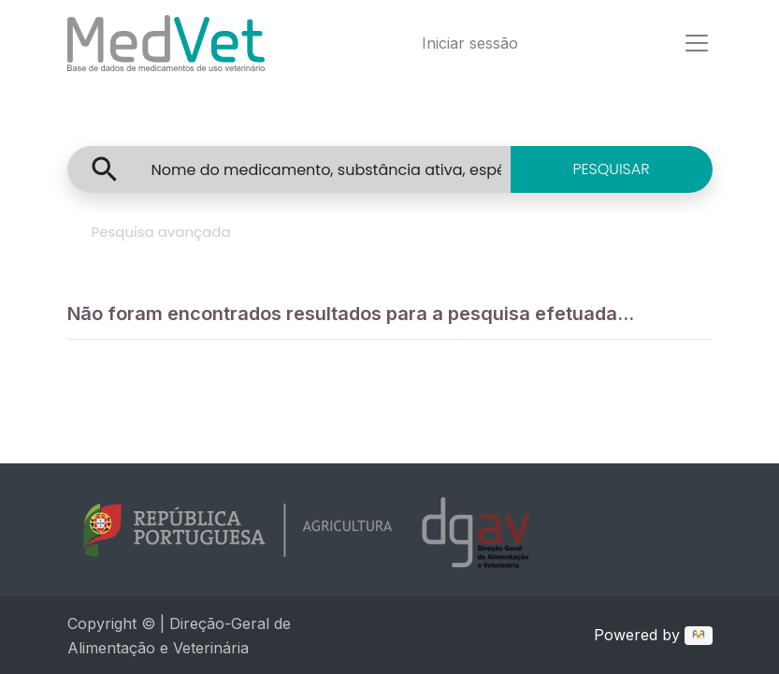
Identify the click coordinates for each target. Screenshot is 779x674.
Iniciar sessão (470, 43)
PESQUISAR (610, 169)
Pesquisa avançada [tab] (161, 232)
